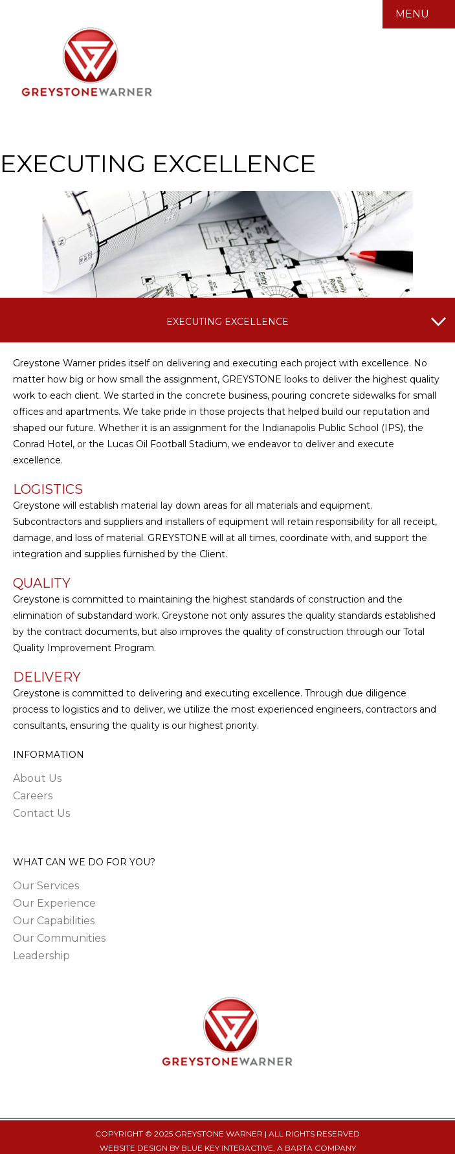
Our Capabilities (53, 921)
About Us (37, 778)
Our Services (46, 886)
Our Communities (59, 938)
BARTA (299, 1148)
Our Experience (54, 903)
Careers (32, 796)
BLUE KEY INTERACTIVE (227, 1148)
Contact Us (41, 813)
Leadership (41, 955)
